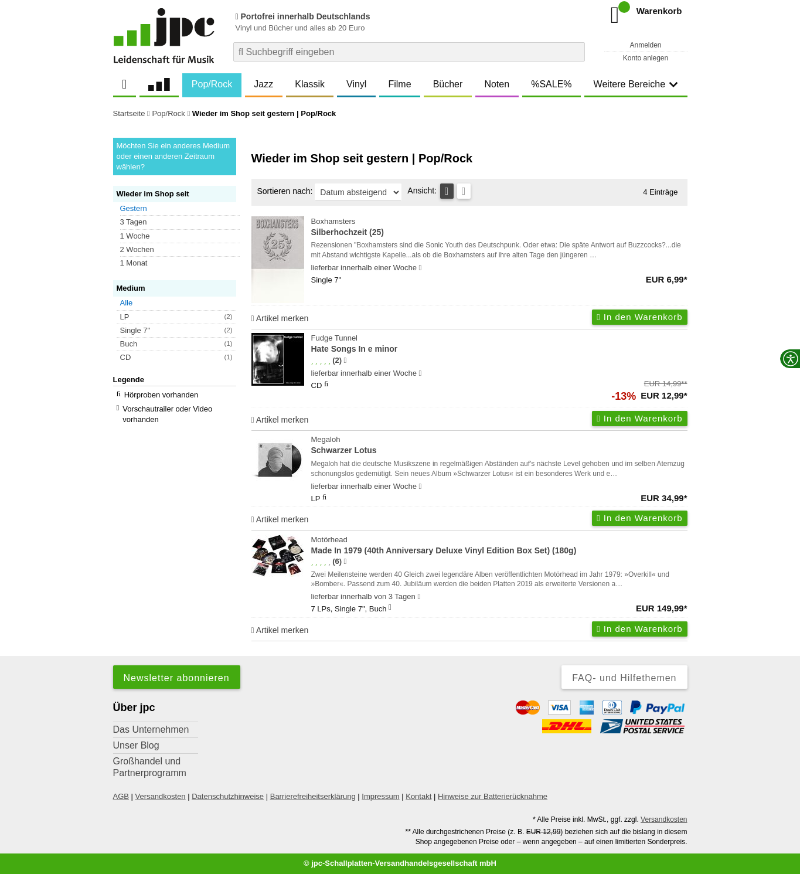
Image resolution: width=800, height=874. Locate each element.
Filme (399, 84)
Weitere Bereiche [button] (636, 84)
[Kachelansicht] (464, 191)
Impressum (380, 796)
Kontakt (418, 796)
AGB (121, 796)
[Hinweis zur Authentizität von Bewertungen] (344, 360)
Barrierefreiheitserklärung (313, 796)
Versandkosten (160, 796)
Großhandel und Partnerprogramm (149, 767)
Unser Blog (136, 745)
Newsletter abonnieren (177, 678)
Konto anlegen (645, 58)
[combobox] (409, 52)
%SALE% (551, 84)
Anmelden (645, 45)
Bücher (448, 84)
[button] (180, 208)
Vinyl (356, 84)
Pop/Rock (212, 84)
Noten (496, 84)
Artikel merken (280, 318)
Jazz (263, 84)
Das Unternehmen (151, 729)
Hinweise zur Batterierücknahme (492, 796)
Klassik (310, 84)
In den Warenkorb (639, 317)
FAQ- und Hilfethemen (624, 678)
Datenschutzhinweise (228, 796)
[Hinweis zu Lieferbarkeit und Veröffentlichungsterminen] (420, 268)
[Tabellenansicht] (447, 191)
